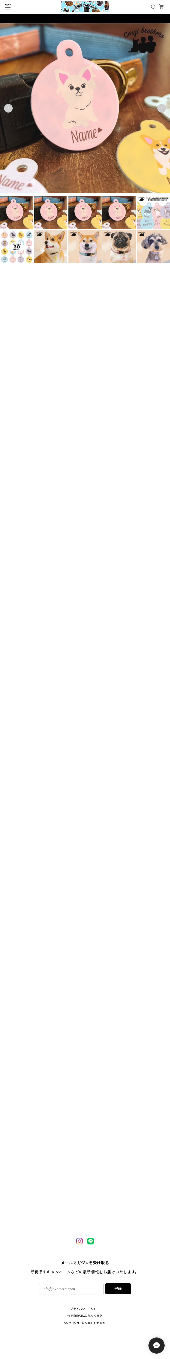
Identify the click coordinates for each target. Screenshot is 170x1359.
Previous (8, 110)
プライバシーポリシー (85, 1309)
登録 (118, 1289)
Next (161, 110)
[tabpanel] (85, 110)
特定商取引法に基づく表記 (85, 1316)
